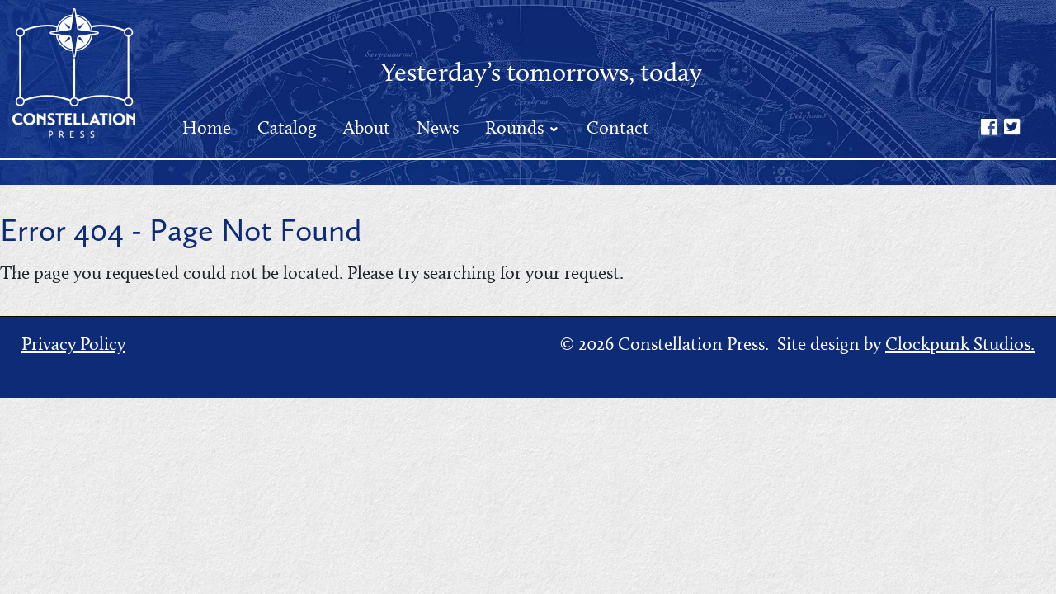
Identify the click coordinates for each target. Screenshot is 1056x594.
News (438, 127)
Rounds (516, 127)
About (366, 127)
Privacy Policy (73, 343)
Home (206, 127)
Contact (618, 127)
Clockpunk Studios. (960, 343)
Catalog (287, 127)
